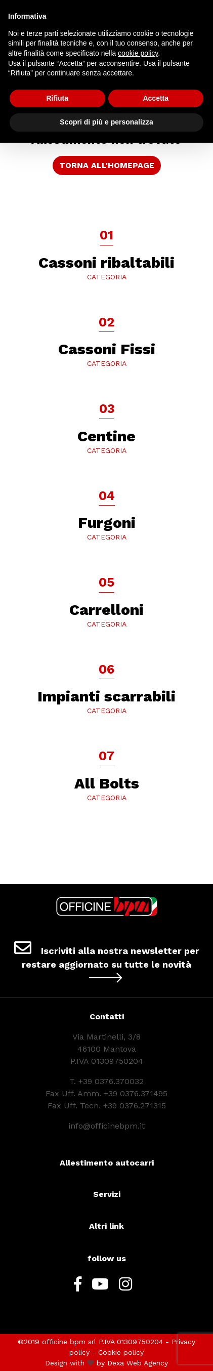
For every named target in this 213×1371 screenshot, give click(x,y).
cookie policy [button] (138, 53)
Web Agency (147, 1363)
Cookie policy (121, 1352)
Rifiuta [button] (57, 98)
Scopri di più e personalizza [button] (106, 122)
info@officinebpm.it (106, 1126)
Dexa (115, 1363)
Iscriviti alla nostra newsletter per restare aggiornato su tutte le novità (106, 961)
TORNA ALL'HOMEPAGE (106, 165)
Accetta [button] (155, 98)
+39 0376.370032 (111, 1081)
